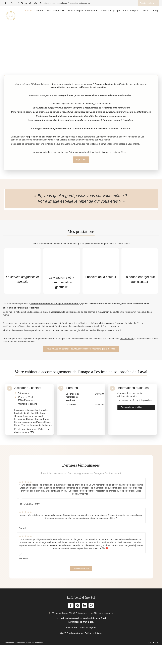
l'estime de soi (126, 338)
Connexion (153, 642)
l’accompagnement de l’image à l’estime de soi (54, 303)
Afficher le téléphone (27, 404)
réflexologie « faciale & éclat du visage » (99, 326)
